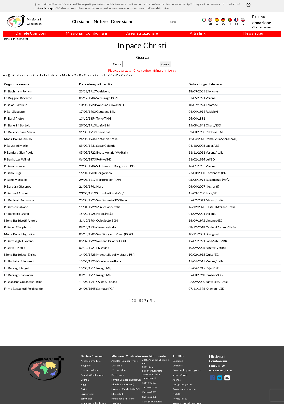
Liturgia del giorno (182, 384)
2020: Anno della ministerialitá (151, 376)
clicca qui (48, 8)
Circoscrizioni (118, 370)
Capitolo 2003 (149, 382)
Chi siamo (81, 21)
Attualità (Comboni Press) (124, 360)
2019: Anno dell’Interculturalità (152, 369)
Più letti (176, 393)
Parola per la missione (184, 389)
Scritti (84, 389)
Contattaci (178, 360)
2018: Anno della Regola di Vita (156, 361)
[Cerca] (182, 22)
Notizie (101, 21)
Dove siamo (122, 21)
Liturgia (85, 379)
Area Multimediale (91, 360)
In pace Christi (180, 375)
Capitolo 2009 (149, 387)
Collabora (178, 365)
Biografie (86, 365)
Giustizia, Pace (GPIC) (122, 384)
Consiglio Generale (152, 401)
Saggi (83, 384)
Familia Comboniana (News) (126, 379)
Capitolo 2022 (149, 396)
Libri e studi (117, 393)
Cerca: (117, 64)
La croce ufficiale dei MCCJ (125, 389)
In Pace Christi (21, 38)
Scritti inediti (87, 393)
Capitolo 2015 (149, 392)
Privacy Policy (180, 398)
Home (6, 38)
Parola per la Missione (123, 398)
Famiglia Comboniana (92, 375)
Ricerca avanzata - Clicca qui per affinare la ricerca (142, 70)
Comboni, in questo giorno (186, 370)
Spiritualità (86, 398)
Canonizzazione (89, 370)
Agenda (177, 379)
